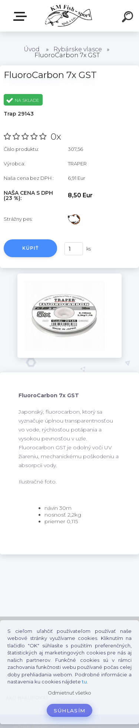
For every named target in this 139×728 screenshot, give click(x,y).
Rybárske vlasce (77, 49)
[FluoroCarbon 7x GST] (69, 276)
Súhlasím (70, 711)
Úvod (32, 49)
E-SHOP (21, 16)
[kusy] (73, 248)
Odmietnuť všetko (69, 693)
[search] (128, 17)
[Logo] (68, 15)
